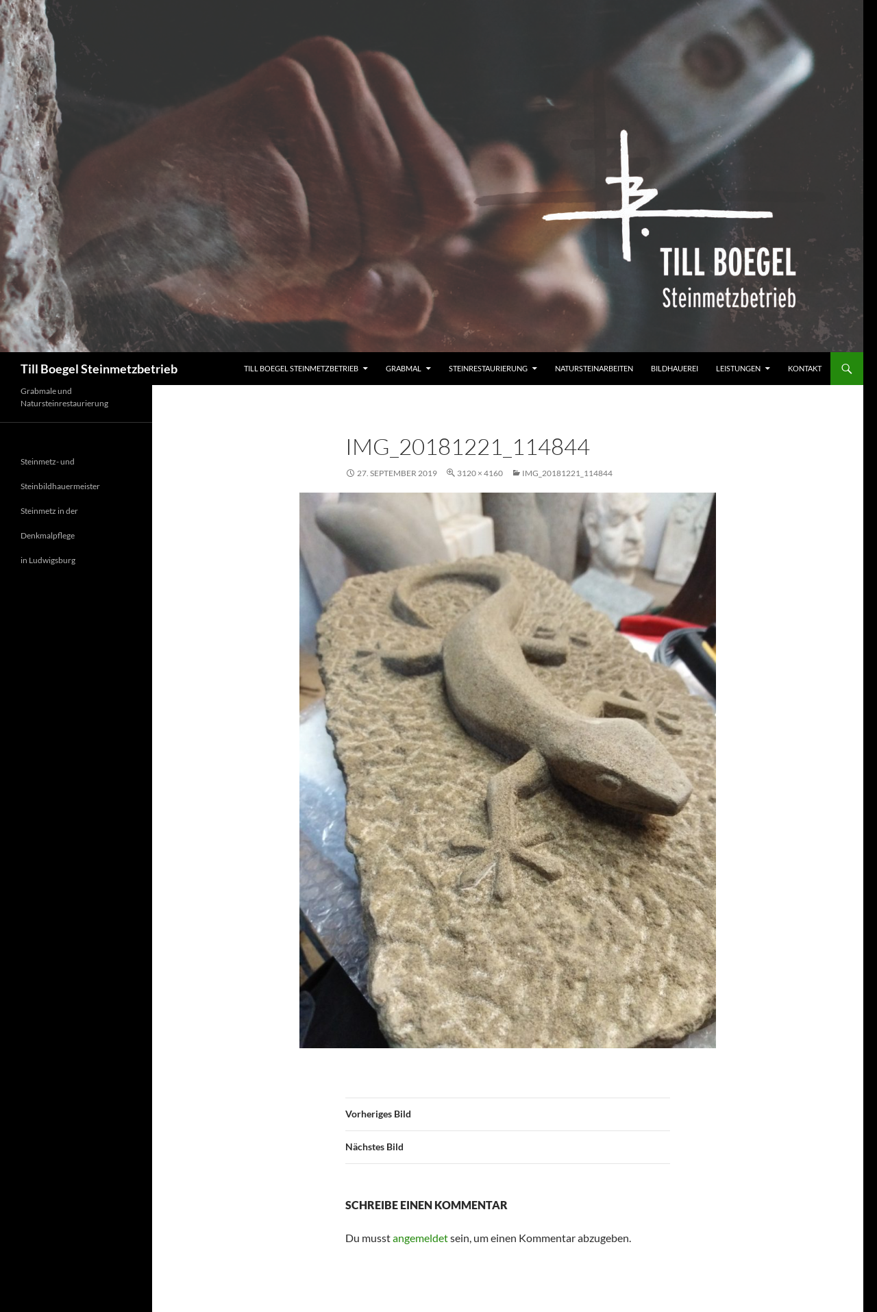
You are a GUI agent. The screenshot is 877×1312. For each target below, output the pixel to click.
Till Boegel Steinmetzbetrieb (99, 368)
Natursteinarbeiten (594, 368)
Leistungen (738, 368)
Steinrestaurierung (488, 368)
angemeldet (420, 1237)
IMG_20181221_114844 (567, 473)
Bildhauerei (674, 368)
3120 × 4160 (480, 473)
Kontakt (805, 368)
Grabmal (403, 368)
